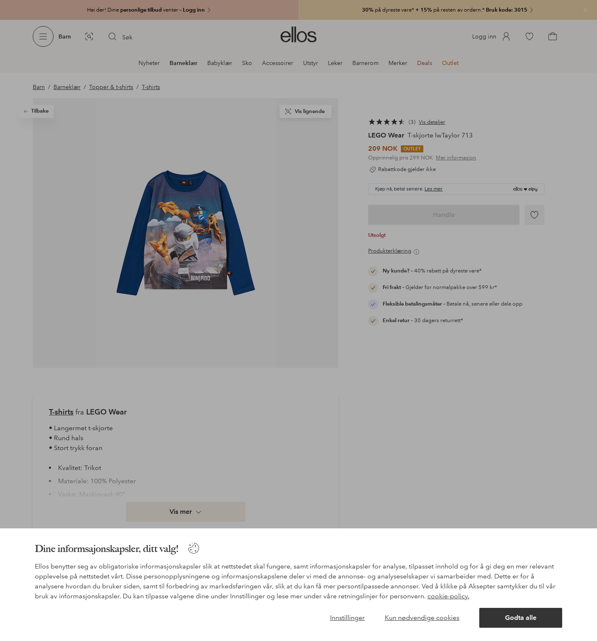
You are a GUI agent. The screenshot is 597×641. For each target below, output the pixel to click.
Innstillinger (347, 618)
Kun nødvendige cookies (422, 618)
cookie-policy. (448, 596)
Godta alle (520, 618)
